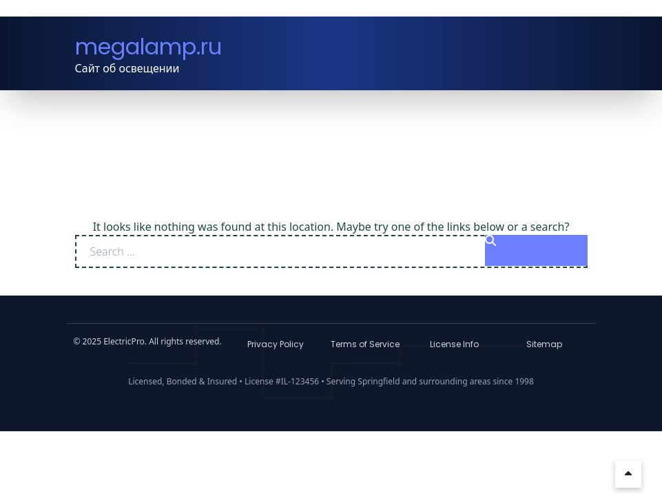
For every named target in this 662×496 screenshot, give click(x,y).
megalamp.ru (148, 46)
